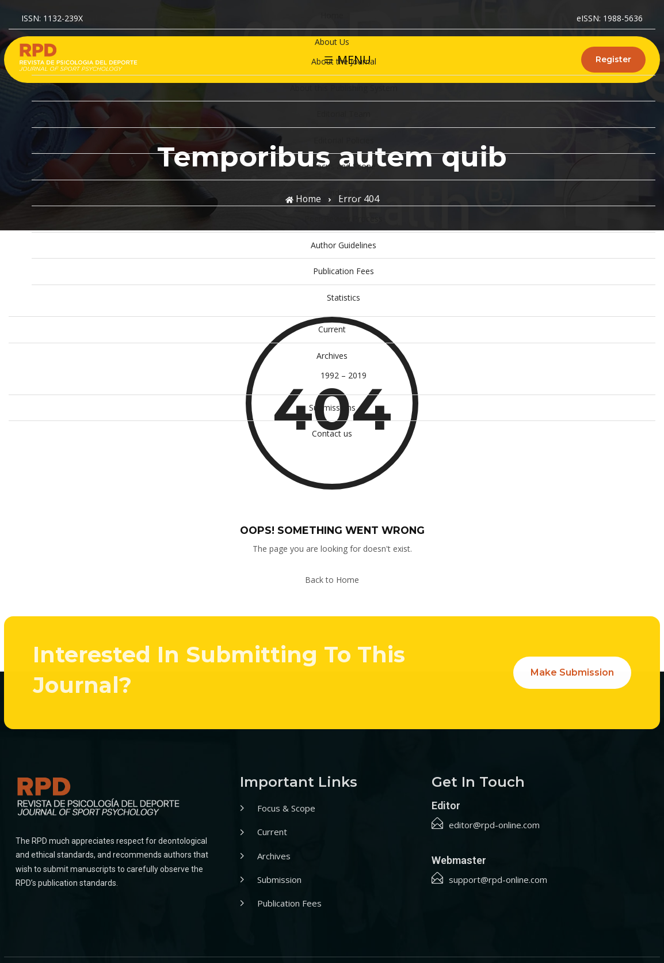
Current (332, 329)
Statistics (343, 297)
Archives (332, 355)
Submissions (332, 407)
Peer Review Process (343, 218)
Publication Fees (343, 271)
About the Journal (343, 61)
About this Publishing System (344, 87)
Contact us (332, 433)
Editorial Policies (344, 140)
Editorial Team (343, 113)
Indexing (343, 192)
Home (332, 15)
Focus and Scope (344, 166)
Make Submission (572, 672)
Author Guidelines (343, 245)
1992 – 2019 (343, 375)
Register (613, 59)
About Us (332, 41)
